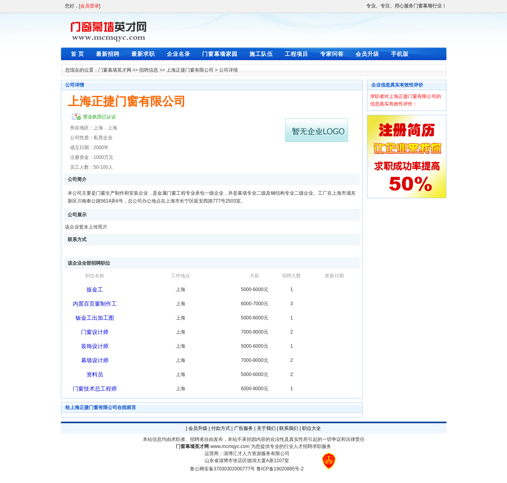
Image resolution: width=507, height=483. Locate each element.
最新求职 (143, 54)
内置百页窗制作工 (95, 303)
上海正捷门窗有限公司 (190, 70)
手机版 (400, 54)
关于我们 (266, 428)
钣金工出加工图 (95, 318)
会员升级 (367, 54)
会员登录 (89, 6)
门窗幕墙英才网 (114, 70)
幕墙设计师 (95, 360)
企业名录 (178, 54)
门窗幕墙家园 (220, 54)
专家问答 (332, 54)
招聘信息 (148, 70)
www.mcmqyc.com (229, 446)
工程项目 (296, 54)
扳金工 (95, 289)
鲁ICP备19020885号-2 (280, 469)
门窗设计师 (95, 332)
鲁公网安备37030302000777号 (222, 469)
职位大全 (311, 428)
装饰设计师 (95, 346)
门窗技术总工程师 (95, 388)
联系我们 (288, 428)
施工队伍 (261, 54)
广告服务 (243, 428)
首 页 (78, 54)
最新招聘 (108, 54)
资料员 (95, 374)
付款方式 (220, 428)
